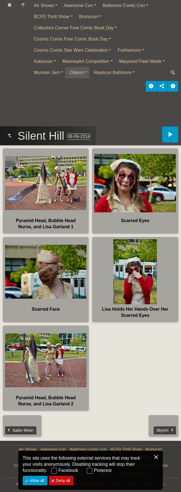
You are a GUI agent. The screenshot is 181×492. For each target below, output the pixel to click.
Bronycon (88, 16)
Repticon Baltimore (112, 72)
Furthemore (129, 50)
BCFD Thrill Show (51, 16)
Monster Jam (47, 72)
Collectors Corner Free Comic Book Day (74, 27)
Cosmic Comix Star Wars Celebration (71, 50)
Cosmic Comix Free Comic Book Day (71, 39)
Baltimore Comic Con (124, 5)
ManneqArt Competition (85, 61)
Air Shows (44, 5)
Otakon (76, 72)
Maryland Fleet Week (140, 61)
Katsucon (43, 61)
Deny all (62, 480)
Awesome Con (78, 5)
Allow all (36, 480)
